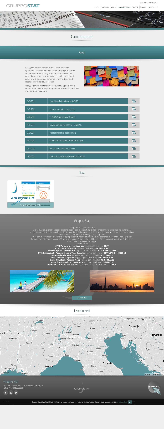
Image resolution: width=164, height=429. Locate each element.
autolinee (105, 5)
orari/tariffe (10, 405)
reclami (49, 411)
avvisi (48, 408)
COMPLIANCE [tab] (130, 400)
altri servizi (153, 5)
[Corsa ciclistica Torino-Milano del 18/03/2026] (134, 100)
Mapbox (149, 373)
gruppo (143, 5)
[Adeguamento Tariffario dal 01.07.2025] (134, 147)
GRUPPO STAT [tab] (89, 400)
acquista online (11, 408)
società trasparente (134, 414)
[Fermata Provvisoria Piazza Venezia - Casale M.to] (134, 123)
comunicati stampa (53, 420)
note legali (131, 420)
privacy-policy (132, 405)
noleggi (8, 414)
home (97, 5)
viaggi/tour (10, 417)
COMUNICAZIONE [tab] (51, 400)
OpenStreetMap (158, 373)
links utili (49, 414)
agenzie (89, 408)
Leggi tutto (82, 296)
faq (47, 405)
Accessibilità (131, 417)
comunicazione (124, 5)
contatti (135, 5)
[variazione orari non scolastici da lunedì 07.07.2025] (134, 139)
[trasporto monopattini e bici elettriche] (134, 107)
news (113, 5)
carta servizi (131, 411)
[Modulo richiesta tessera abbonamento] (134, 131)
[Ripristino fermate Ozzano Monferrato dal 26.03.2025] (134, 155)
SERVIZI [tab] (6, 400)
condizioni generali (53, 417)
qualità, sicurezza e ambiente (138, 408)
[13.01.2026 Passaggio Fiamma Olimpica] (134, 115)
